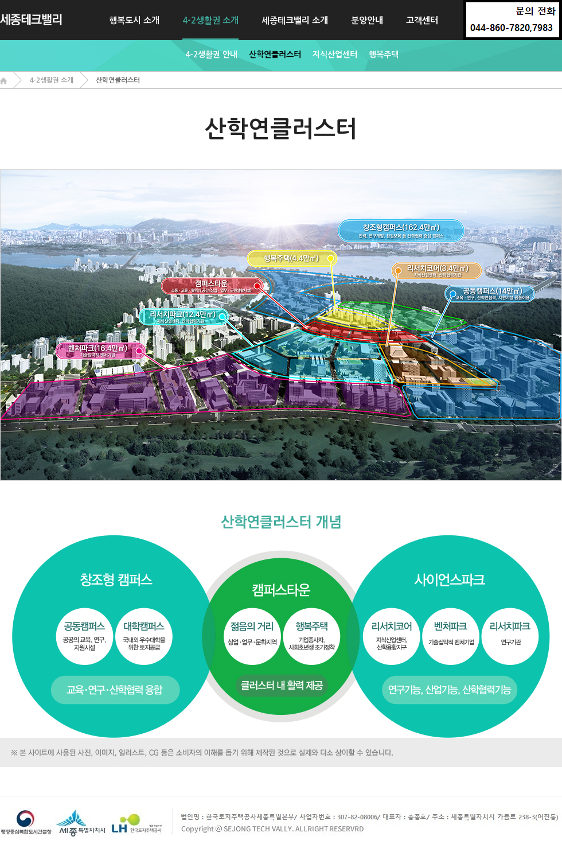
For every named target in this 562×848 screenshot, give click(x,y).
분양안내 (367, 20)
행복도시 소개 (134, 20)
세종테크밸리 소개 (295, 20)
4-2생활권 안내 (211, 54)
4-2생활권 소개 (210, 20)
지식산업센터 (335, 54)
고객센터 (422, 20)
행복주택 (384, 54)
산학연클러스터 (275, 54)
